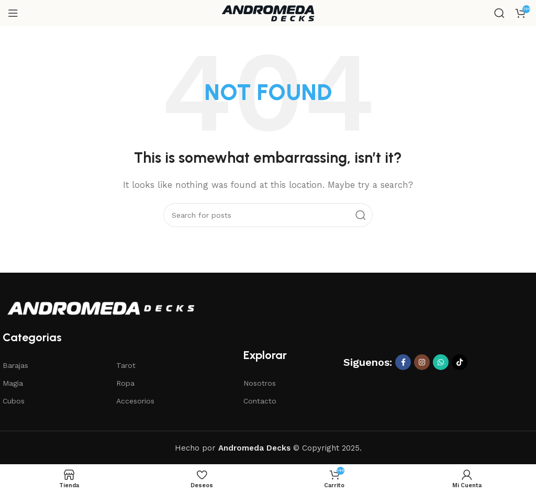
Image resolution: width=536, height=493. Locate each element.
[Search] (499, 13)
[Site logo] (268, 12)
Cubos (14, 401)
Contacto (259, 401)
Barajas (15, 365)
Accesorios (135, 401)
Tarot (126, 365)
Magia (13, 383)
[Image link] (101, 307)
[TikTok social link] (459, 362)
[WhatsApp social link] (441, 362)
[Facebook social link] (403, 362)
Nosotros (259, 383)
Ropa (125, 383)
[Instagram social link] (422, 362)
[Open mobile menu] (13, 13)
